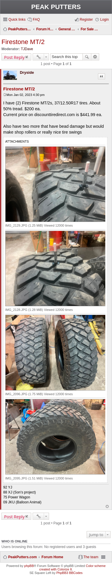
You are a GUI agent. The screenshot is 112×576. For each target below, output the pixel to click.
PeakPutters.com (22, 557)
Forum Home (52, 557)
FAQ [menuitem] (36, 19)
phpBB (29, 566)
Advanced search (95, 56)
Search (87, 56)
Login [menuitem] (104, 19)
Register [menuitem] (86, 19)
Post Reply (14, 57)
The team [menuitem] (90, 557)
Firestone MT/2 (23, 41)
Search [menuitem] (107, 29)
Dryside (27, 72)
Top (107, 506)
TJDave (27, 49)
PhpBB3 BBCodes (69, 573)
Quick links (16, 19)
